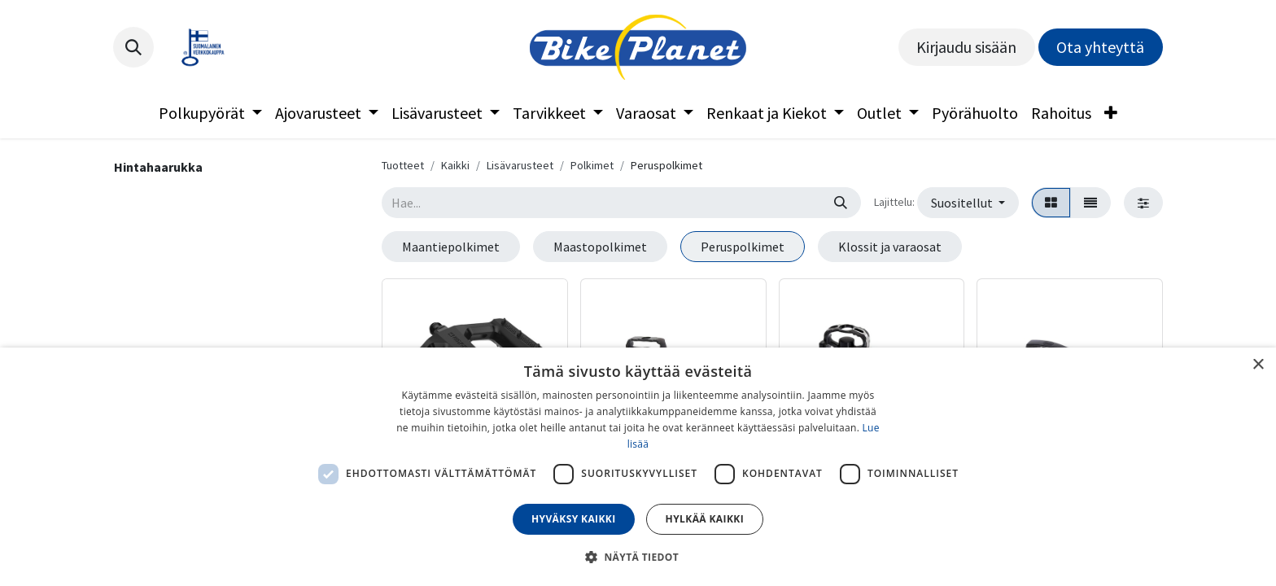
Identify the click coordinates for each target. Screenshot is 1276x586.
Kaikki (455, 165)
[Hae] (840, 202)
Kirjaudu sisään (966, 47)
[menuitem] (210, 113)
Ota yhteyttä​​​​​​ (1100, 47)
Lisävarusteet (520, 165)
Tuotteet (403, 165)
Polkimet (592, 165)
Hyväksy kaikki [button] (573, 519)
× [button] (1258, 365)
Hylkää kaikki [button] (705, 519)
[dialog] (638, 467)
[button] (133, 47)
